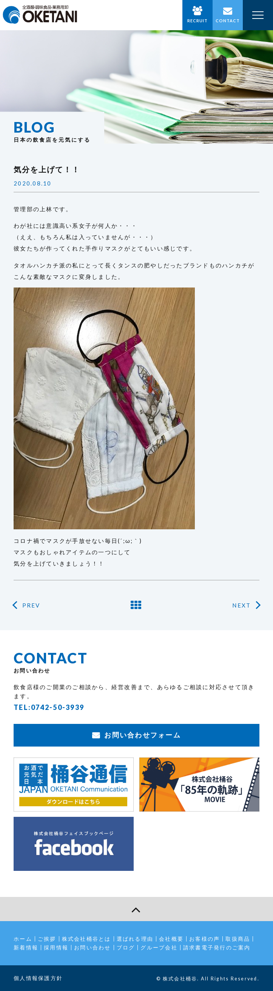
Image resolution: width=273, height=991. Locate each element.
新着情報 (26, 947)
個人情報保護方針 (38, 978)
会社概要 (171, 938)
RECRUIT (197, 20)
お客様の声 (204, 938)
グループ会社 (158, 947)
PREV (31, 605)
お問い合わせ (92, 947)
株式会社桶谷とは (86, 938)
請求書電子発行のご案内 (217, 947)
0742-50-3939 (57, 707)
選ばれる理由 (135, 938)
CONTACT (228, 20)
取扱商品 (237, 938)
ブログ (126, 947)
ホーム (23, 938)
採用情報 (56, 947)
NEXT (241, 605)
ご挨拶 (47, 938)
